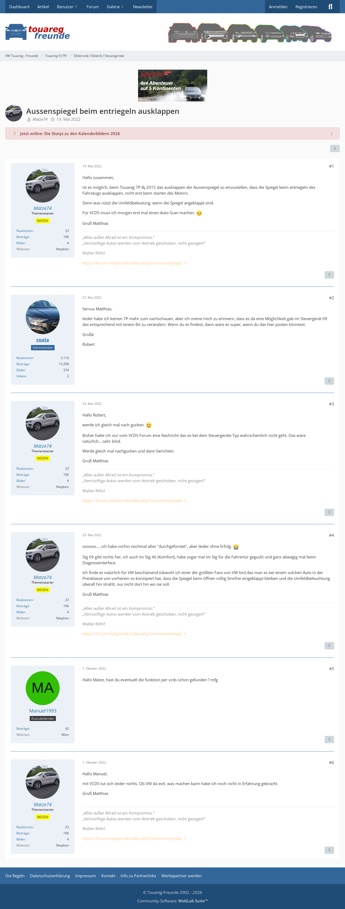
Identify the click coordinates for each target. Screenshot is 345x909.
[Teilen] (335, 148)
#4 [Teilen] (331, 535)
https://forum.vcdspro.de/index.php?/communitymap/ (132, 263)
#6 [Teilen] (331, 762)
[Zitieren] (329, 275)
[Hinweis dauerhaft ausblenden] (331, 133)
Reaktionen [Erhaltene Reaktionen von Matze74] (24, 231)
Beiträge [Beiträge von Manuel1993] (22, 728)
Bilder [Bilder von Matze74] (20, 243)
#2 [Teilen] (331, 297)
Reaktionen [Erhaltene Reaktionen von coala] (24, 358)
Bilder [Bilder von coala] (20, 370)
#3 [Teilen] (331, 403)
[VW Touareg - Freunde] (172, 32)
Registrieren (306, 6)
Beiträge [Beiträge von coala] (22, 364)
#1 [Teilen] (331, 166)
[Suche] (330, 6)
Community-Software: (172, 900)
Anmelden (278, 6)
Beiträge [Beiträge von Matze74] (22, 237)
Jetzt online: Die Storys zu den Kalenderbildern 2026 (70, 133)
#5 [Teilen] (331, 668)
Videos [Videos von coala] (21, 376)
